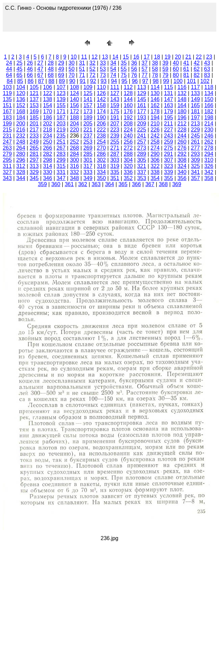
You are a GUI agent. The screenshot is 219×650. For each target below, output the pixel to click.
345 (34, 178)
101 (191, 81)
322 (155, 166)
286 (101, 154)
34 (113, 63)
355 (168, 178)
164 (182, 105)
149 (195, 99)
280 (20, 154)
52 (93, 69)
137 (34, 99)
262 (208, 142)
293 (195, 154)
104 (20, 87)
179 (168, 111)
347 (61, 178)
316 (74, 166)
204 (74, 123)
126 (101, 93)
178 (155, 111)
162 (155, 105)
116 (182, 87)
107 (61, 87)
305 (141, 160)
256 (128, 142)
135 (7, 99)
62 (197, 69)
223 (114, 129)
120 (20, 93)
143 (114, 99)
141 (88, 99)
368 (163, 184)
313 (34, 166)
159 (114, 105)
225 (141, 129)
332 (74, 172)
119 (7, 93)
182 (208, 111)
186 (47, 117)
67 (40, 75)
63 (207, 69)
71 (82, 75)
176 (128, 111)
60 (176, 69)
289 (141, 154)
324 (182, 166)
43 (207, 63)
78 (155, 75)
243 (168, 136)
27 (40, 63)
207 (114, 123)
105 (34, 87)
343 (7, 178)
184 (20, 117)
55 (124, 69)
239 (114, 136)
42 (197, 63)
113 (141, 87)
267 (61, 148)
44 (9, 69)
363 (96, 184)
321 (141, 166)
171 (61, 111)
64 (9, 75)
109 (88, 87)
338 (155, 172)
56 (134, 69)
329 (34, 172)
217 (34, 129)
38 (155, 63)
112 (128, 87)
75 (124, 75)
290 (155, 154)
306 (155, 160)
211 (168, 123)
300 (74, 160)
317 (88, 166)
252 (74, 142)
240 (128, 136)
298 (47, 160)
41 (186, 63)
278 (208, 148)
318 (101, 166)
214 (208, 123)
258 (155, 142)
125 (88, 93)
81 (186, 75)
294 (208, 154)
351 (114, 178)
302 (101, 160)
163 (168, 105)
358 (208, 178)
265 (34, 148)
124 (74, 93)
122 (47, 93)
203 (61, 123)
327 (7, 172)
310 (208, 160)
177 (141, 111)
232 (20, 136)
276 (182, 148)
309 (195, 160)
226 (155, 129)
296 (20, 160)
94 (114, 81)
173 (88, 111)
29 (61, 63)
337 (141, 172)
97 (145, 81)
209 (141, 123)
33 (103, 63)
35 (124, 63)
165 (195, 105)
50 (72, 69)
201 (34, 123)
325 (195, 166)
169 (34, 111)
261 (195, 142)
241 (141, 136)
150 (208, 99)
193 (141, 117)
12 (95, 57)
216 (20, 129)
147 (168, 99)
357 (195, 178)
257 (141, 142)
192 (128, 117)
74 (113, 75)
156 (74, 105)
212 (182, 123)
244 (182, 136)
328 (20, 172)
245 (195, 136)
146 (155, 99)
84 (10, 81)
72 (93, 75)
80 (176, 75)
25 (20, 63)
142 (101, 99)
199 (7, 123)
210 (155, 123)
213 (195, 123)
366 (136, 184)
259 (168, 142)
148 (182, 99)
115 (168, 87)
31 (82, 63)
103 (7, 87)
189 (88, 117)
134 (208, 93)
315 (61, 166)
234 (47, 136)
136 (20, 99)
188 (74, 117)
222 (101, 129)
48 (51, 69)
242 (155, 136)
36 (134, 63)
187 (61, 117)
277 (195, 148)
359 (42, 184)
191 (114, 117)
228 (182, 129)
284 (74, 154)
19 (168, 57)
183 (7, 117)
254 (101, 142)
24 (9, 63)
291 (168, 154)
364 (109, 184)
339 (168, 172)
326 (208, 166)
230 (208, 129)
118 (208, 87)
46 (30, 69)
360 (55, 184)
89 (62, 81)
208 (128, 123)
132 (182, 93)
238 (101, 136)
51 (82, 69)
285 (88, 154)
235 (61, 136)
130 (155, 93)
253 (88, 142)
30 (72, 63)
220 (74, 129)
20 (178, 57)
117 (195, 87)
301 (88, 160)
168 (20, 111)
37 (145, 63)
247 (7, 142)
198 (208, 117)
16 (136, 57)
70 (72, 75)
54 (113, 69)
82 (197, 75)
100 (177, 81)
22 (199, 57)
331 (61, 172)
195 (168, 117)
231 (7, 136)
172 (74, 111)
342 (208, 172)
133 (195, 93)
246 (208, 136)
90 (72, 81)
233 (34, 136)
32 (93, 63)
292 (182, 154)
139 (61, 99)
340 (182, 172)
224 (128, 129)
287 (114, 154)
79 (165, 75)
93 (103, 81)
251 (61, 142)
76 (134, 75)
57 (145, 69)
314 (47, 166)
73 (103, 75)
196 (182, 117)
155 (61, 105)
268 (74, 148)
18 (157, 57)
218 (47, 129)
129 (141, 93)
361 (69, 184)
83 (207, 75)
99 (166, 81)
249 (34, 142)
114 (155, 87)
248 (20, 142)
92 (93, 81)
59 (165, 69)
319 (114, 166)
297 (34, 160)
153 (34, 105)
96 (135, 81)
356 (182, 178)
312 (20, 166)
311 (7, 166)
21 (188, 57)
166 (208, 105)
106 (47, 87)
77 (145, 75)
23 (209, 57)
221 (88, 129)
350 (101, 178)
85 (20, 81)
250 (47, 142)
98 (156, 81)
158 (101, 105)
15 (126, 57)
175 (114, 111)
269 (88, 148)
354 (155, 178)
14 (115, 57)
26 (30, 63)
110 (101, 87)
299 (61, 160)
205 (88, 123)
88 (51, 81)
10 (74, 57)
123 (61, 93)
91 (83, 81)
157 (88, 105)
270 (101, 148)
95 (124, 81)
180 (182, 111)
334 (101, 172)
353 (141, 178)
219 (61, 129)
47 (40, 69)
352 (128, 178)
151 (7, 105)
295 (7, 160)
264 (20, 148)
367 (149, 184)
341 (195, 172)
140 (74, 99)
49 (61, 69)
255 (114, 142)
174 (101, 111)
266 (47, 148)
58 (155, 69)
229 (195, 129)
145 (141, 99)
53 (103, 69)
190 (101, 117)
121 (34, 93)
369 (176, 184)
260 (182, 142)
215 (7, 129)
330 (47, 172)
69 (61, 75)
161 (141, 105)
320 (128, 166)
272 (128, 148)
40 (176, 63)
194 (155, 117)
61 (186, 69)
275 (168, 148)
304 (128, 160)
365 (122, 184)
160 (128, 105)
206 (101, 123)
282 (47, 154)
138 (47, 99)
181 (195, 111)
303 (114, 160)
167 (7, 111)
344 (20, 178)
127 (114, 93)
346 (47, 178)
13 (105, 57)
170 (47, 111)
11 (84, 57)
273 (141, 148)
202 (47, 123)
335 (114, 172)
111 (114, 87)
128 (128, 93)
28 (51, 63)
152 (20, 105)
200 (20, 123)
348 (74, 178)
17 (147, 57)
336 (128, 172)
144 (128, 99)
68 (51, 75)
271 (114, 148)
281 (34, 154)
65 (20, 75)
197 (195, 117)
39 (165, 63)
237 (88, 136)
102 (205, 81)
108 (74, 87)
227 (168, 129)
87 (41, 81)
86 (31, 81)
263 (7, 148)
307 (168, 160)
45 (20, 69)
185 (34, 117)
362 (82, 184)
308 (182, 160)
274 (155, 148)
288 (128, 154)
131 (168, 93)
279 (7, 154)
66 (30, 75)
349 (88, 178)
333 (88, 172)
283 (61, 154)
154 (47, 105)
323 (168, 166)
